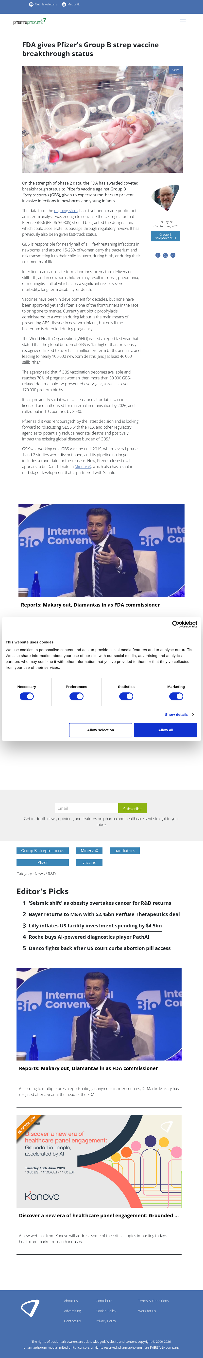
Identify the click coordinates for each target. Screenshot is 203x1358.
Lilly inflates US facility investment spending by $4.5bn (95, 925)
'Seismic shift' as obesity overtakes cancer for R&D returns (100, 903)
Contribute (104, 1300)
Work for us (147, 1311)
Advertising (72, 1311)
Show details (176, 714)
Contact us (72, 1321)
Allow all (165, 730)
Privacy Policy (106, 1321)
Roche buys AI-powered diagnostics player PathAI (89, 937)
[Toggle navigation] (184, 21)
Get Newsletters (46, 4)
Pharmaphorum (30, 1308)
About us (71, 1300)
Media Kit (74, 4)
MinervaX (83, 466)
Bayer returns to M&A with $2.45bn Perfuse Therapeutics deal (104, 914)
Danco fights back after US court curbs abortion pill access (100, 948)
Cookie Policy (106, 1311)
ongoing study (66, 210)
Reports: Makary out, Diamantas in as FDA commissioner (90, 605)
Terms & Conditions (153, 1300)
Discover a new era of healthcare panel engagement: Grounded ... (99, 1215)
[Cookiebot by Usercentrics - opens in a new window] (175, 624)
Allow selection (100, 730)
